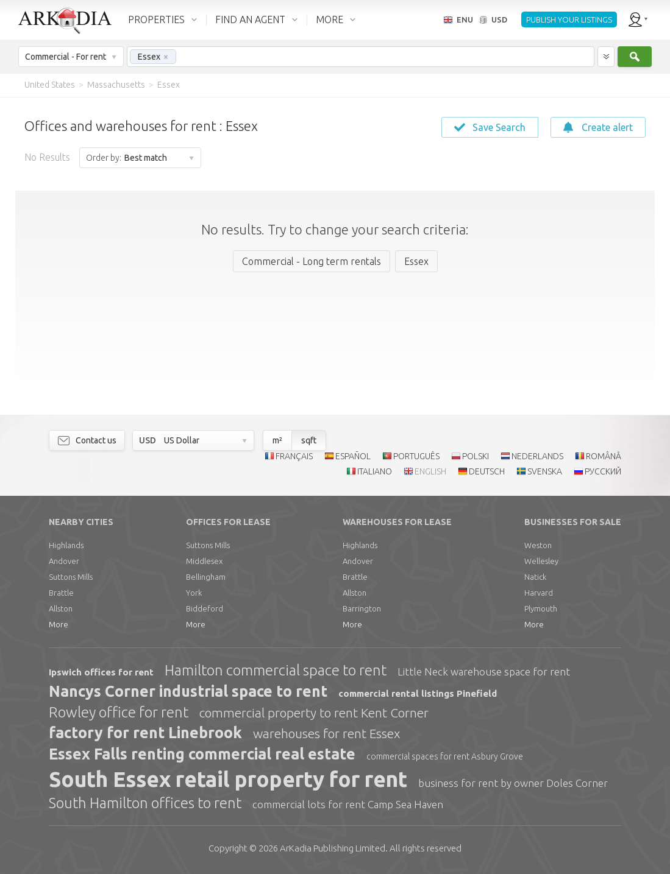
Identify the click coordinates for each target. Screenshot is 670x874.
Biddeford (204, 608)
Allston (61, 608)
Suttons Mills (71, 577)
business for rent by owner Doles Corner (513, 783)
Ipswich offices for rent (101, 672)
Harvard (538, 592)
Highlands (66, 545)
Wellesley (541, 561)
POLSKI (475, 456)
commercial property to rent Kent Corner (314, 712)
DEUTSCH (487, 471)
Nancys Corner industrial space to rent (188, 691)
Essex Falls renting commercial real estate (202, 754)
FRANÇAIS (294, 456)
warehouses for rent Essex (326, 733)
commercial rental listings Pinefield (417, 693)
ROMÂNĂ (603, 456)
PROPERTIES (156, 19)
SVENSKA (544, 471)
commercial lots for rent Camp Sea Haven (347, 804)
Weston (538, 545)
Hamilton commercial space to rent (276, 670)
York (194, 592)
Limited (332, 848)
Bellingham (206, 577)
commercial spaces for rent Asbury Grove (444, 756)
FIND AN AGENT (250, 19)
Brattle (61, 592)
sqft (308, 440)
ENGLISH (430, 471)
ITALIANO (374, 471)
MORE (329, 19)
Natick (535, 577)
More (58, 624)
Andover (64, 561)
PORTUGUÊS (416, 456)
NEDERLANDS (537, 456)
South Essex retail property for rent (228, 779)
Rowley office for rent (118, 712)
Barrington (362, 608)
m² (277, 440)
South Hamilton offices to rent (145, 803)
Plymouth (540, 608)
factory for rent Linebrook (145, 732)
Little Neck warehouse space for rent (483, 671)
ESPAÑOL (353, 456)
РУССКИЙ (603, 471)
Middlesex (204, 561)
